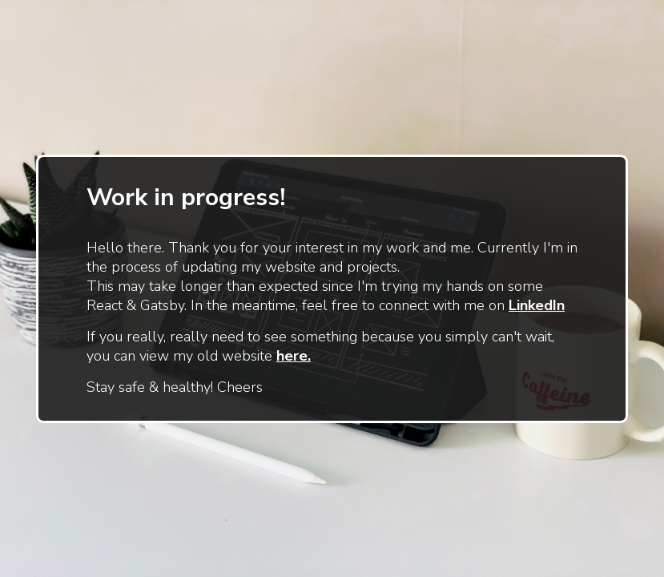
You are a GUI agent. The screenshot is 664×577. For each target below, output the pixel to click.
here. (293, 355)
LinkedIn (537, 305)
